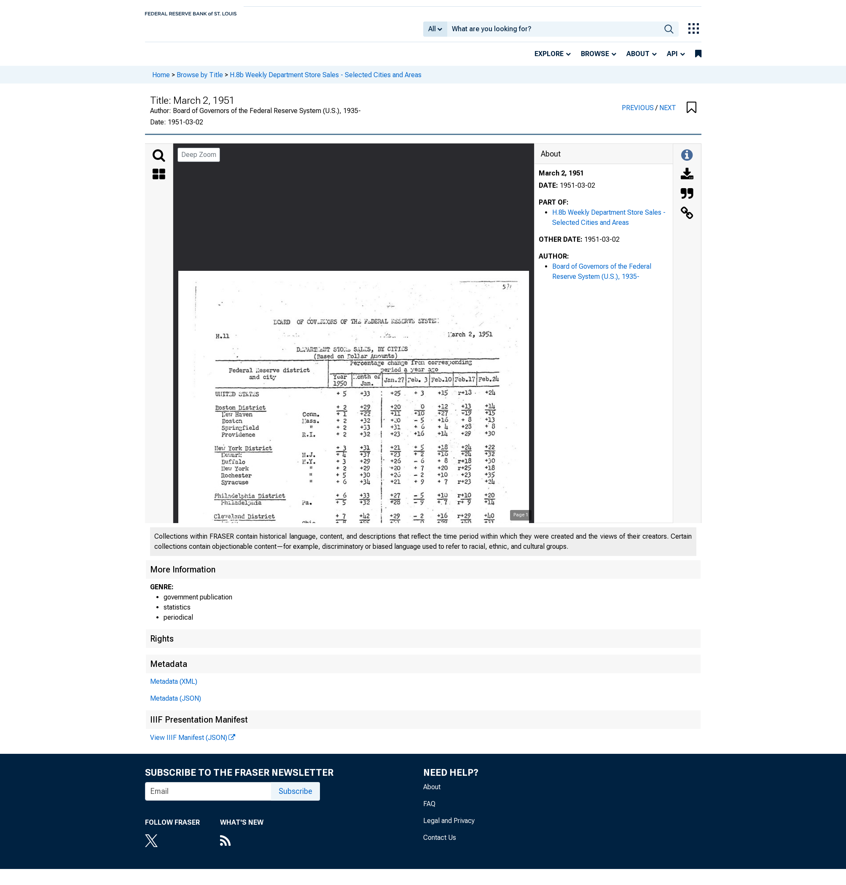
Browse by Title (200, 80)
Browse (595, 60)
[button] (691, 114)
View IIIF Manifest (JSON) (188, 743)
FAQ (429, 810)
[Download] (687, 181)
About (638, 60)
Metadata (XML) (173, 687)
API (672, 60)
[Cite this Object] (687, 200)
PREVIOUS (638, 114)
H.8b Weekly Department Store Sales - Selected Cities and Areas (326, 80)
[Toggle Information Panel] (687, 161)
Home (161, 80)
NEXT (667, 114)
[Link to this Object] (687, 219)
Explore (549, 60)
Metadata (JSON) (175, 704)
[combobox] (553, 32)
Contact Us (439, 843)
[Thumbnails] (159, 181)
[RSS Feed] (241, 847)
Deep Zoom (198, 160)
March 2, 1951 (561, 179)
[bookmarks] (698, 60)
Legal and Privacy (449, 827)
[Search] (159, 161)
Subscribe (295, 797)
